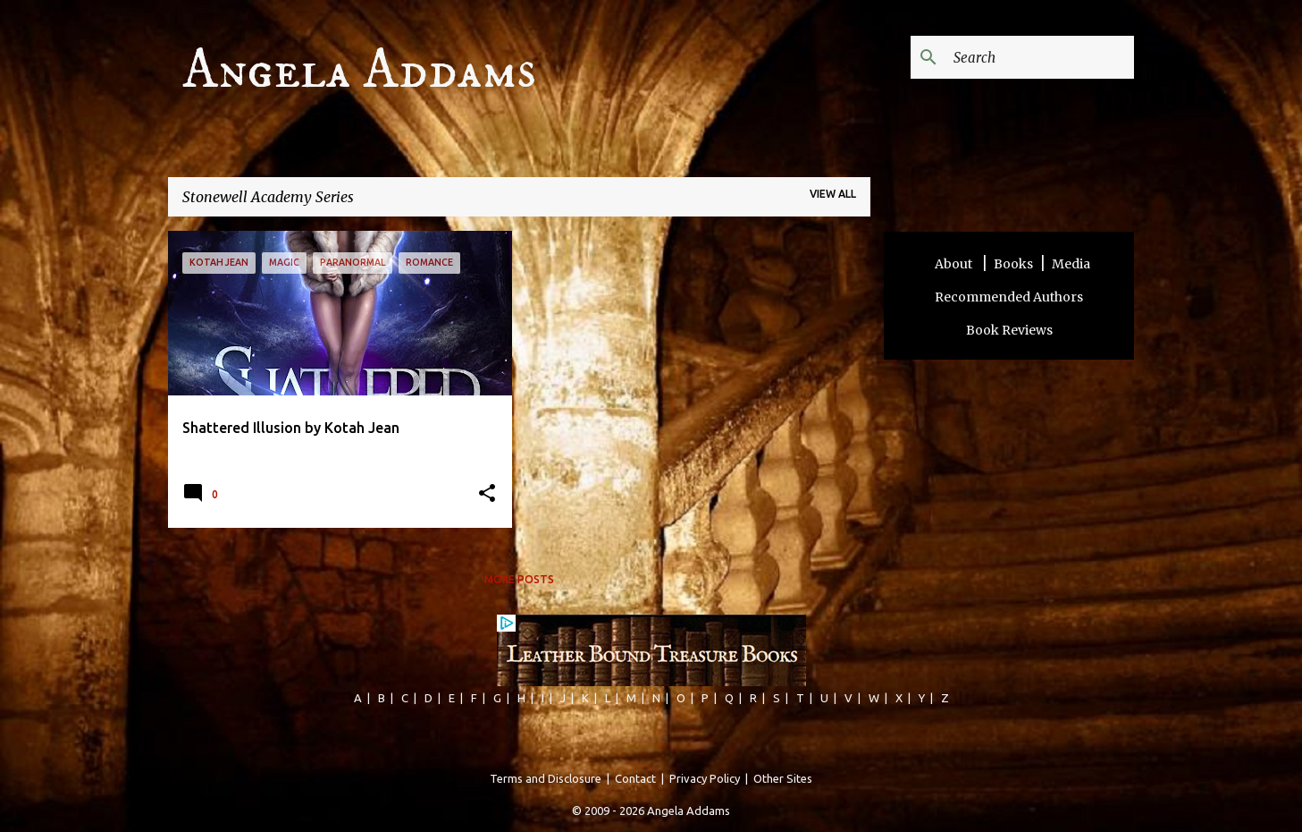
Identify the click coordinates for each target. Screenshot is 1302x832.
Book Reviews (1009, 330)
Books (1013, 264)
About (955, 264)
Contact (635, 778)
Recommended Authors (1009, 297)
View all (833, 194)
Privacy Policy (704, 778)
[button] (487, 494)
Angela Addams (359, 71)
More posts (519, 579)
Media (1071, 264)
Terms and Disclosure (545, 778)
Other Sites (782, 778)
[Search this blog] (1040, 57)
